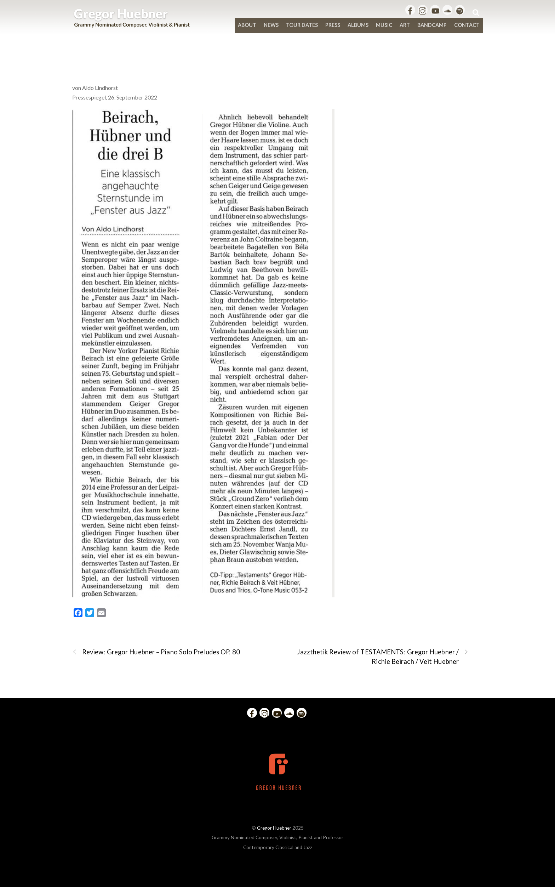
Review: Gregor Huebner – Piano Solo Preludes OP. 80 (156, 652)
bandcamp (432, 25)
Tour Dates (302, 25)
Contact (467, 25)
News (271, 25)
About (247, 25)
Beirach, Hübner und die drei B (277, 60)
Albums (358, 25)
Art (405, 25)
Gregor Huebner (274, 828)
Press (332, 25)
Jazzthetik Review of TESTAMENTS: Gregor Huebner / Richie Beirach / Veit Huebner (383, 656)
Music (384, 25)
